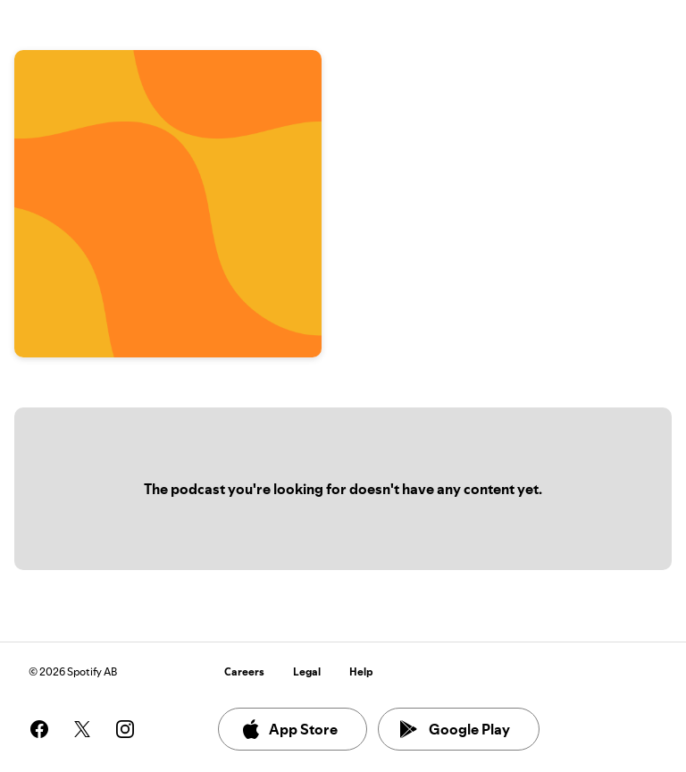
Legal (307, 671)
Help (361, 671)
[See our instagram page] (125, 729)
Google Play (455, 729)
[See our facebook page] (39, 729)
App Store (289, 729)
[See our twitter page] (82, 729)
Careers (244, 671)
